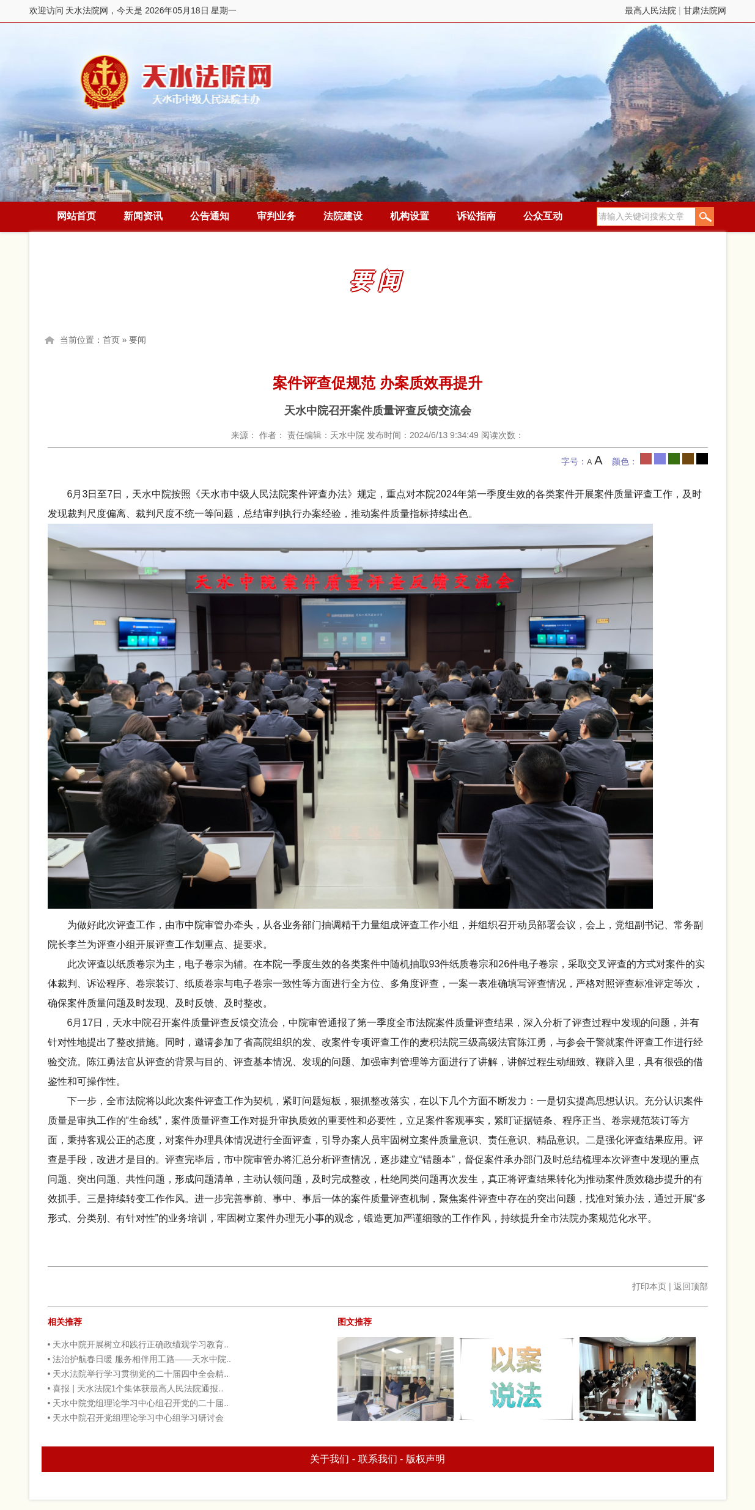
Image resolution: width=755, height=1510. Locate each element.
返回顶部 (691, 1286)
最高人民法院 (650, 10)
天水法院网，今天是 (177, 82)
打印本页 (649, 1286)
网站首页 (76, 216)
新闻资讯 (143, 216)
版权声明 (425, 1459)
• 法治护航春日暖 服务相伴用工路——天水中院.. (139, 1359)
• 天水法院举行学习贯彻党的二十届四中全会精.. (138, 1374)
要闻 (137, 340)
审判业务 (276, 216)
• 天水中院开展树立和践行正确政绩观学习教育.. (138, 1344)
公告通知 (209, 216)
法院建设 (343, 216)
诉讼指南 (476, 216)
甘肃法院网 (704, 10)
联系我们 (377, 1459)
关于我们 (329, 1459)
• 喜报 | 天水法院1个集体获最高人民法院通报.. (136, 1388)
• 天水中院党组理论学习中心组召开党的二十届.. (138, 1403)
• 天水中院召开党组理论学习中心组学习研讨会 (136, 1418)
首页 (111, 340)
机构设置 (409, 216)
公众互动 (542, 216)
